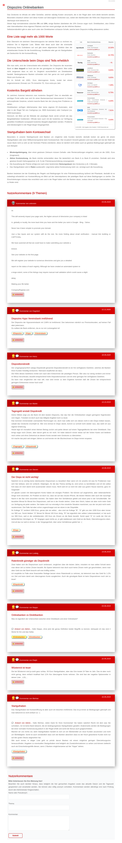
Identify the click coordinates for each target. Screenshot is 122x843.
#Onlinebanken (19, 637)
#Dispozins (17, 333)
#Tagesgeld (17, 446)
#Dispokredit (31, 446)
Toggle (5, 5)
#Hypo (28, 333)
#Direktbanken (34, 637)
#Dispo (15, 530)
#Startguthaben (19, 751)
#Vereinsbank (40, 333)
